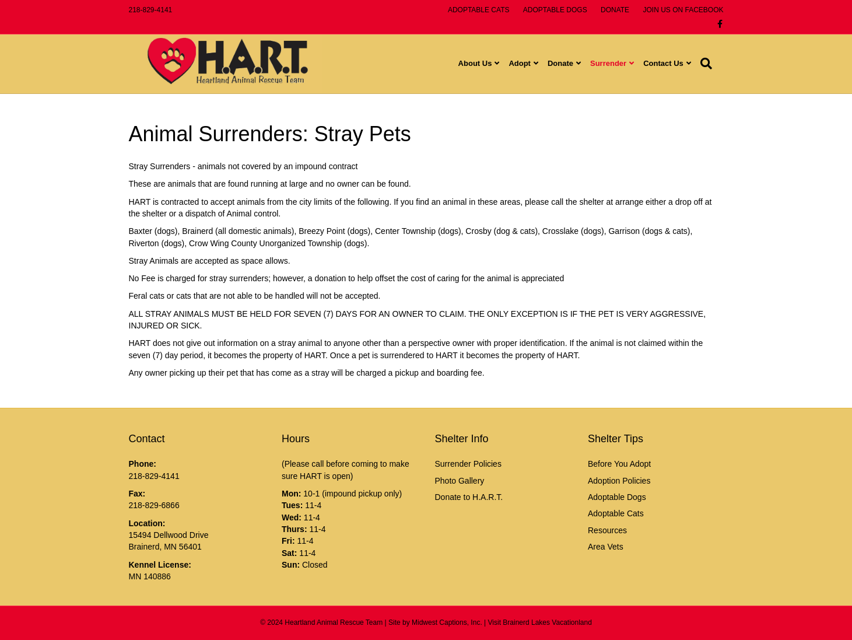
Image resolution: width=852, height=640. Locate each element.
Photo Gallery (460, 480)
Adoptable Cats (616, 513)
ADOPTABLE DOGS (555, 10)
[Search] (715, 64)
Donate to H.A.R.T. (469, 497)
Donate (572, 64)
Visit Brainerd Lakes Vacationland (540, 622)
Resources (607, 530)
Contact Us (675, 64)
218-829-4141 (151, 10)
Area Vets (605, 546)
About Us (486, 64)
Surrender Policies (468, 463)
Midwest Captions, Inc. (447, 622)
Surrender (620, 64)
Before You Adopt (619, 463)
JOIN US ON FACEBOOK (683, 10)
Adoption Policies (619, 480)
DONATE (615, 10)
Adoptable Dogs (617, 497)
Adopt (531, 64)
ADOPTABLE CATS (479, 10)
